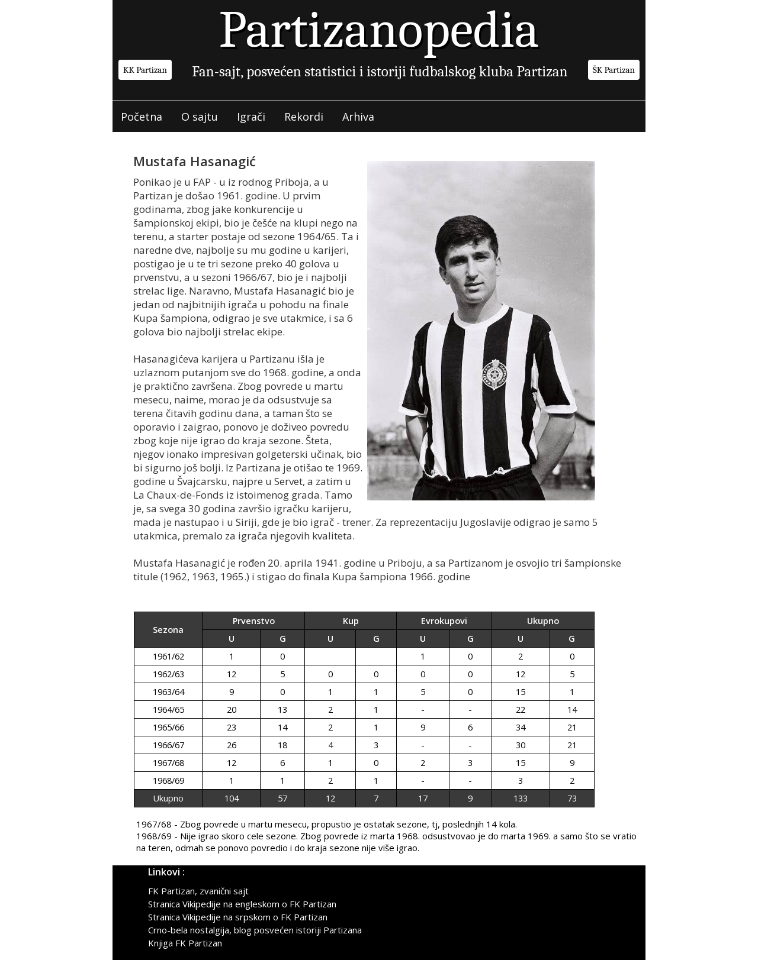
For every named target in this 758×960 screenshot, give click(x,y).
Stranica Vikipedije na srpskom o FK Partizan (237, 917)
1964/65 (168, 709)
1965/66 (168, 727)
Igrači (251, 116)
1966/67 (168, 745)
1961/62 (168, 656)
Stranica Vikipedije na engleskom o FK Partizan (242, 904)
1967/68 (168, 762)
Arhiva (358, 116)
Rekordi (303, 116)
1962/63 (168, 674)
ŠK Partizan (614, 69)
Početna (141, 116)
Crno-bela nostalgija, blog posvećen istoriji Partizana (255, 930)
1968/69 (168, 780)
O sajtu (199, 116)
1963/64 (168, 691)
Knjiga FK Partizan (185, 943)
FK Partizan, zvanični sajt (198, 891)
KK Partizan (145, 69)
